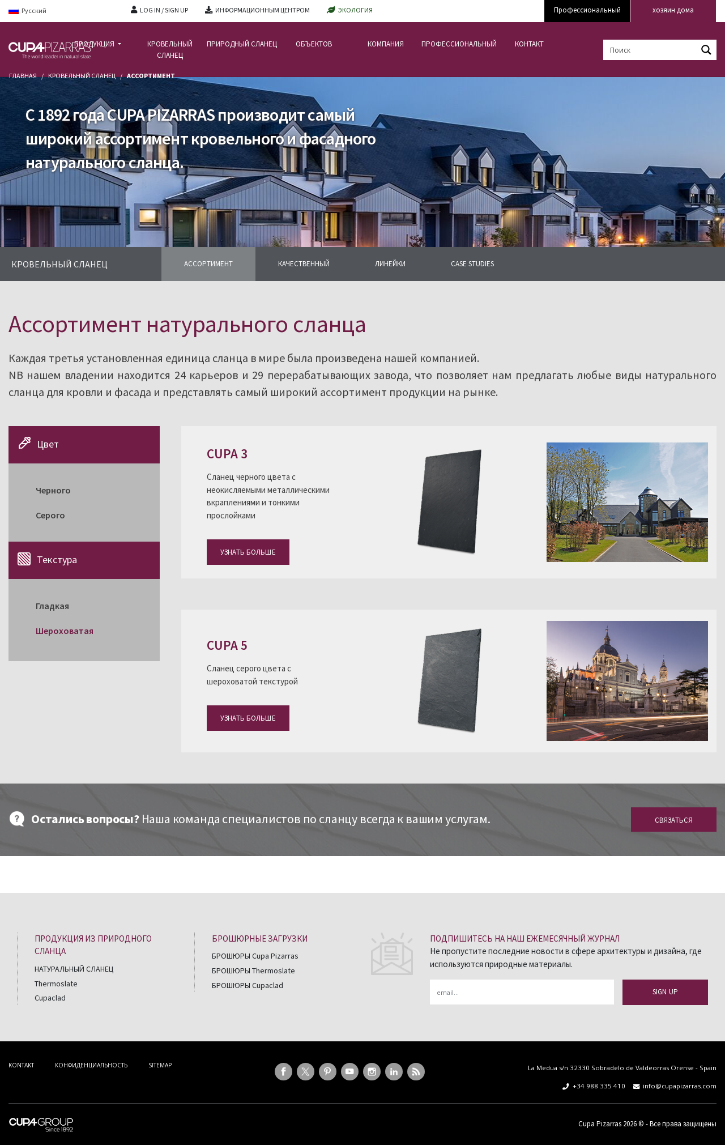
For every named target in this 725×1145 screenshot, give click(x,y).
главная (23, 75)
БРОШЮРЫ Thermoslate (253, 970)
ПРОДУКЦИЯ (95, 44)
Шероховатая (64, 630)
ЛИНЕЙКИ (390, 264)
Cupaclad (50, 998)
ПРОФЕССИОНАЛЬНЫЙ (457, 44)
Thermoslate (56, 983)
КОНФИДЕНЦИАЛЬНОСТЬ (91, 1065)
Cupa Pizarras (599, 1124)
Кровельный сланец (82, 75)
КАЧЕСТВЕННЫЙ (304, 264)
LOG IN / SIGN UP (164, 10)
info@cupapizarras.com (680, 1086)
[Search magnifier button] (706, 49)
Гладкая (52, 605)
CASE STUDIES (472, 264)
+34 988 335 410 (599, 1086)
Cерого (50, 515)
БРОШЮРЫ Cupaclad (247, 985)
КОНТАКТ (529, 44)
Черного (53, 490)
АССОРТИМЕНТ (208, 264)
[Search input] (651, 50)
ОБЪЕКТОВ (314, 44)
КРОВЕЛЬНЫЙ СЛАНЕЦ (170, 49)
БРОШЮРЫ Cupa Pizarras (255, 956)
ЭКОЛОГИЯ (355, 10)
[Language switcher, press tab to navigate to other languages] (61, 11)
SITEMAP (160, 1065)
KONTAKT (21, 1065)
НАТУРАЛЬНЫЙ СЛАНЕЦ (74, 969)
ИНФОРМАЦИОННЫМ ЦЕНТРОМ (262, 10)
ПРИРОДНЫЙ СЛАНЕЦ (242, 44)
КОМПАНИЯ (386, 44)
